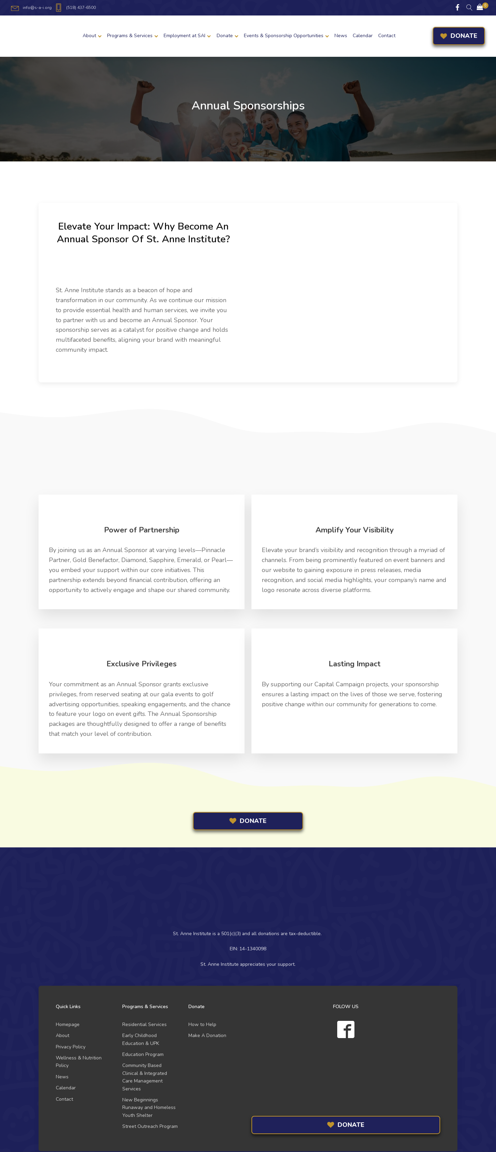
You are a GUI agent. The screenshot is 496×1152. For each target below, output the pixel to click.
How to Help (202, 1024)
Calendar (363, 35)
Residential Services (144, 1024)
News (340, 35)
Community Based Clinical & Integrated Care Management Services (144, 1077)
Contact (386, 35)
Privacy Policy (70, 1047)
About (92, 35)
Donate (227, 35)
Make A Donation (207, 1035)
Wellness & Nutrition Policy (79, 1062)
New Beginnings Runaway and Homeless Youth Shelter (149, 1108)
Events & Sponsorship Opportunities (286, 35)
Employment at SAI (187, 35)
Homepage (68, 1024)
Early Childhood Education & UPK (140, 1039)
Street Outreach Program (150, 1126)
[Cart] (480, 7)
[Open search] (469, 7)
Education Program (143, 1054)
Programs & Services (132, 35)
